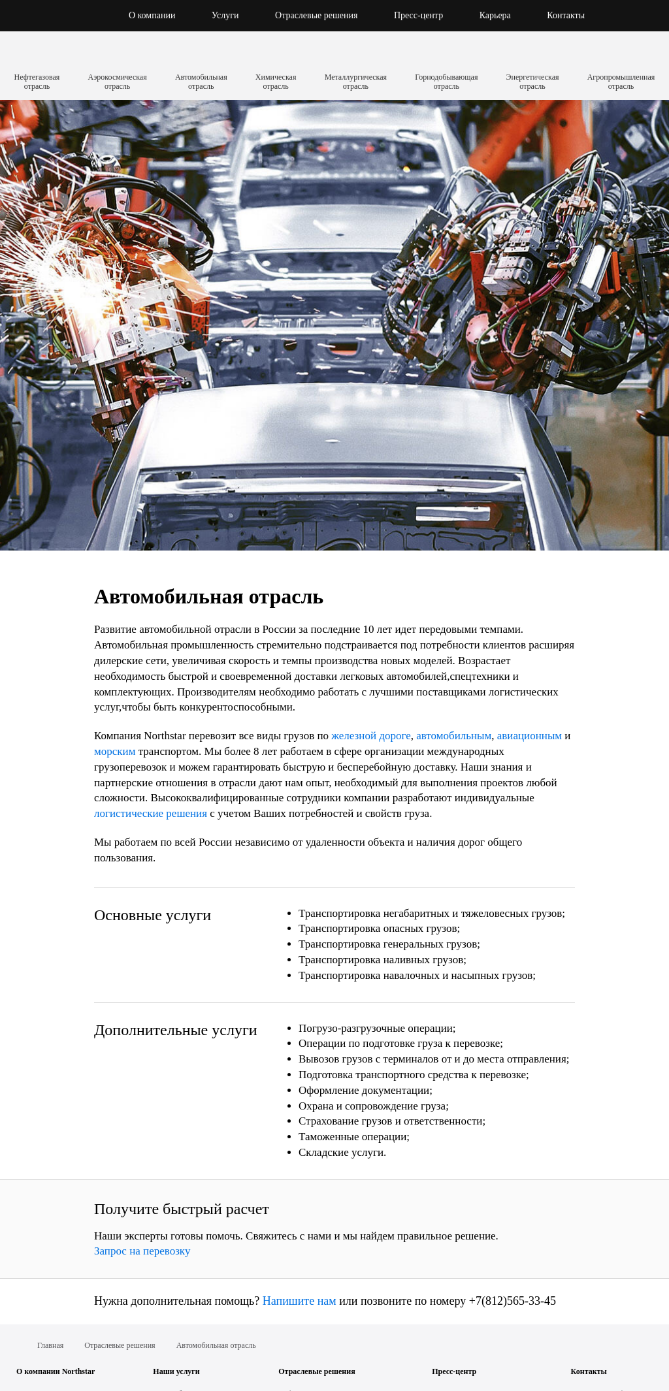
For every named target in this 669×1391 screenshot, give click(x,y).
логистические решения (150, 813)
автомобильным (453, 735)
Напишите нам (299, 1300)
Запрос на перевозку (142, 1251)
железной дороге (370, 735)
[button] (631, 15)
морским (114, 751)
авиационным (529, 735)
